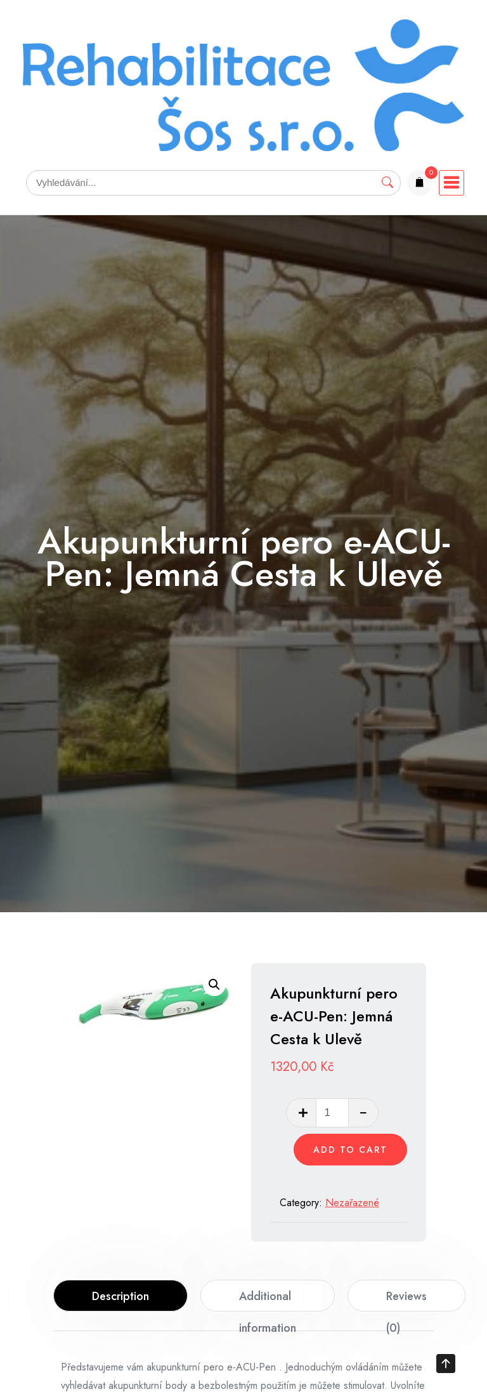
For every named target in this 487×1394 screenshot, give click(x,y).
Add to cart (350, 1149)
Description (120, 1296)
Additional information (267, 1299)
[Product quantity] (332, 1112)
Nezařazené (352, 1202)
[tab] (120, 1295)
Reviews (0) (406, 1299)
